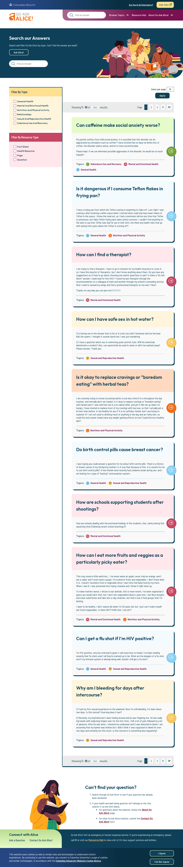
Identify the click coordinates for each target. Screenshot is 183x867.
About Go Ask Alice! (158, 15)
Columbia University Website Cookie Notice (78, 861)
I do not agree (161, 862)
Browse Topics (116, 15)
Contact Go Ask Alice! (42, 840)
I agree (162, 854)
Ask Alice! (19, 52)
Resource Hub (139, 15)
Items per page (158, 89)
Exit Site (164, 4)
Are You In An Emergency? (141, 4)
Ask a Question (17, 840)
